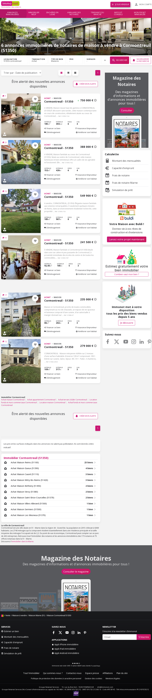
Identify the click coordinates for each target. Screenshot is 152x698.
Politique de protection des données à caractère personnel (56, 678)
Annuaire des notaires (74, 13)
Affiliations (108, 673)
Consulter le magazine (76, 571)
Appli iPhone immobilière (65, 644)
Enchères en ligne (52, 13)
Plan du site (122, 673)
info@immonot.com (105, 687)
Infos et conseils (118, 13)
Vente (8, 615)
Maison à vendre (19, 615)
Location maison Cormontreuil (52, 402)
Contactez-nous (74, 673)
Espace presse (92, 673)
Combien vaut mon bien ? (126, 274)
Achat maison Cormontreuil (13, 399)
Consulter (126, 110)
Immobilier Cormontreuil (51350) (26, 458)
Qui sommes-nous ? (53, 673)
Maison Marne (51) (37, 615)
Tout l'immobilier (31, 673)
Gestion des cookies (93, 678)
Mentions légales (113, 678)
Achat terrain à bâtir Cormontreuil (72, 399)
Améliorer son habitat (86, 132)
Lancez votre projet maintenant (126, 239)
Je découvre (126, 322)
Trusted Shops (95, 666)
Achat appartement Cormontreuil (41, 399)
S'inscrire (144, 637)
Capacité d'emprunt (119, 168)
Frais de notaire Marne (121, 182)
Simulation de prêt (119, 190)
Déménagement (52, 132)
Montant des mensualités (123, 160)
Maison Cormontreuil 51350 (59, 615)
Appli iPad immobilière (64, 648)
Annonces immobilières (12, 13)
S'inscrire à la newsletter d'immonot (119, 631)
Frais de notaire (117, 175)
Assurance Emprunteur (86, 128)
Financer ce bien (52, 128)
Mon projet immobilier (140, 13)
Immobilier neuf (33, 13)
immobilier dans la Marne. (23, 541)
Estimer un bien (10, 631)
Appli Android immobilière (65, 653)
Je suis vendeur (120, 4)
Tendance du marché (97, 13)
